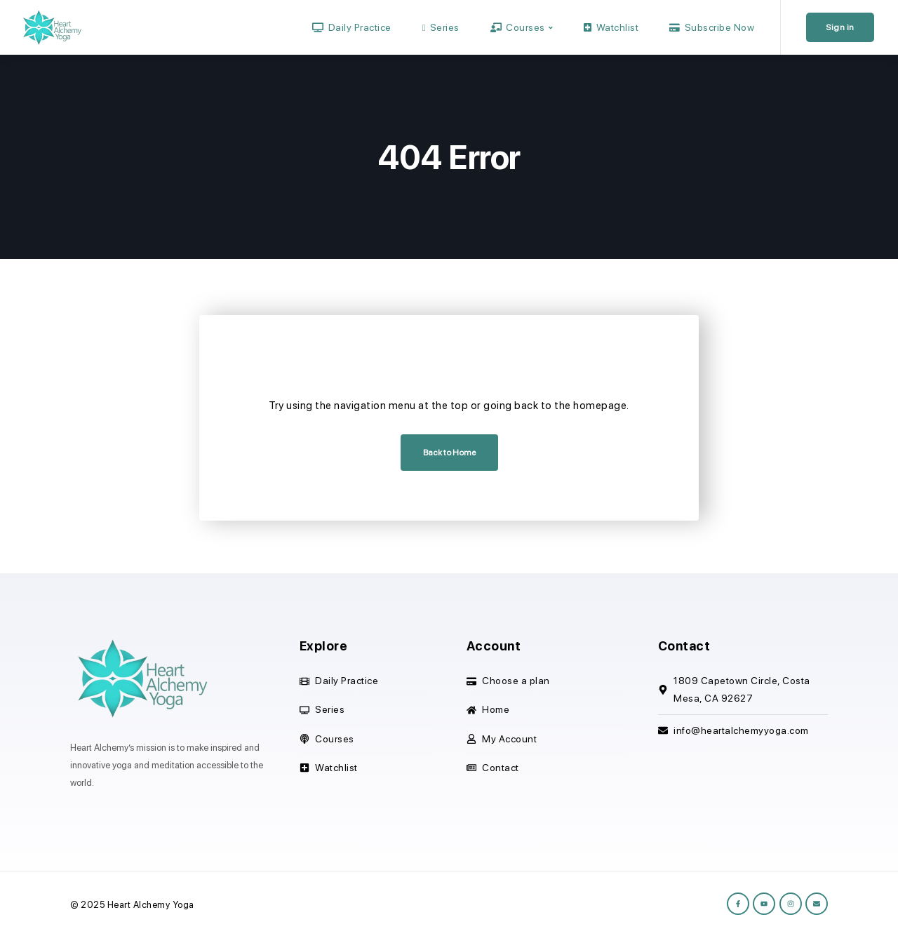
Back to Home (449, 452)
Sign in (840, 27)
